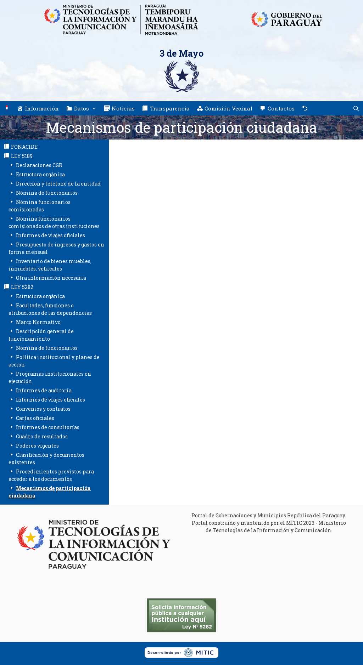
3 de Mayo (181, 53)
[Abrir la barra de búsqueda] (356, 108)
